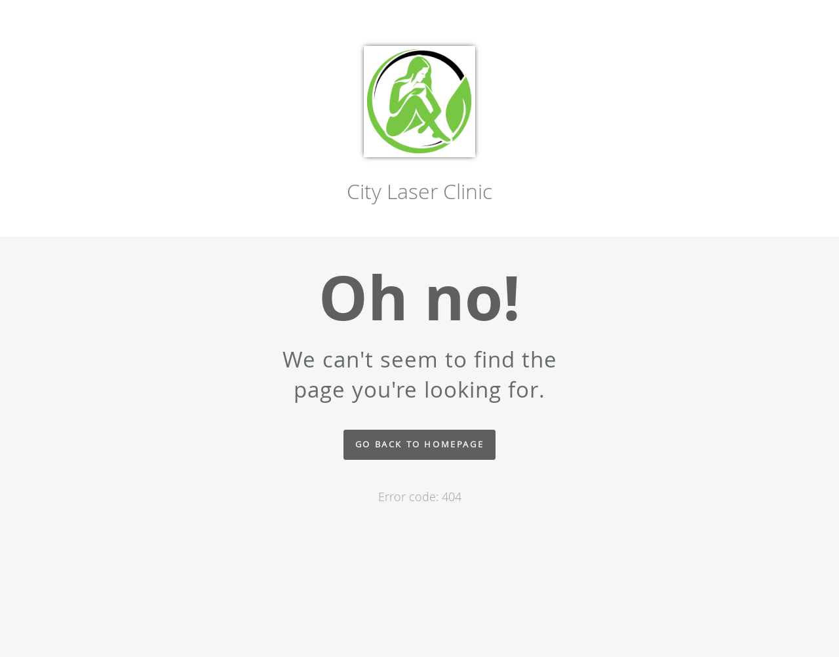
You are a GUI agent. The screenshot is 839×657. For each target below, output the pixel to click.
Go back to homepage (419, 444)
